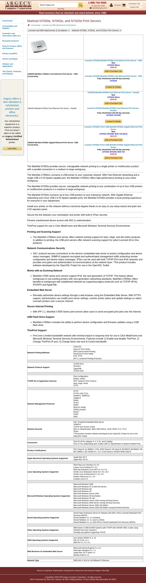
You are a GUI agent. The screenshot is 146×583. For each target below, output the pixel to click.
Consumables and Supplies (9, 27)
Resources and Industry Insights (88, 571)
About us (40, 571)
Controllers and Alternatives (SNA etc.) (11, 35)
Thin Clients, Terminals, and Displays (11, 72)
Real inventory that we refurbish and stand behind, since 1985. (73, 13)
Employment (69, 571)
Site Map (60, 9)
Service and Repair (10, 59)
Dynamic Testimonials (54, 571)
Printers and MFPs (9, 54)
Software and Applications (7, 65)
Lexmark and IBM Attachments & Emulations (59, 25)
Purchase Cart (134, 4)
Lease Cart (134, 7)
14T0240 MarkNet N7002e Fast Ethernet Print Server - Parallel (113, 93)
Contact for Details (113, 87)
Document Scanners (10, 41)
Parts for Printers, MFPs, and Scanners (12, 47)
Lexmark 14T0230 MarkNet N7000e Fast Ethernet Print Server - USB (113, 61)
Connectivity (7, 21)
